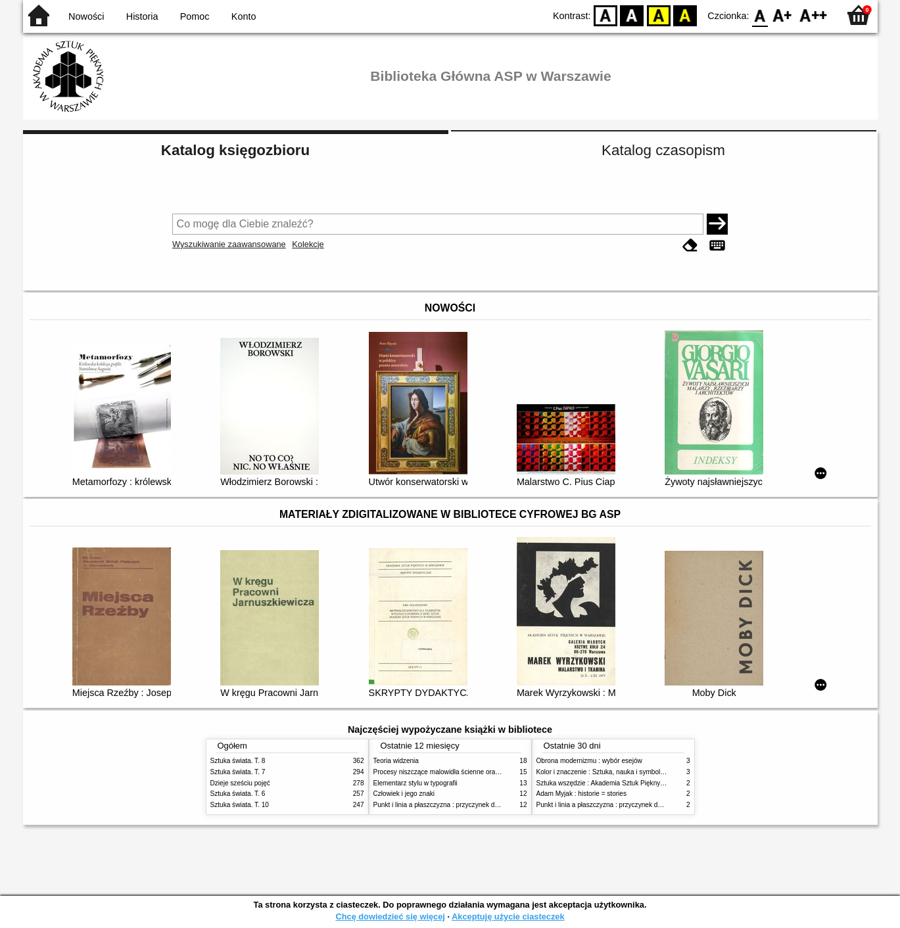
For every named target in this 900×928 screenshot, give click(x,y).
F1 (782, 14)
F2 (813, 14)
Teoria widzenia (396, 760)
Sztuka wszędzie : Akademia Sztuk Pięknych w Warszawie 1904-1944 (639, 783)
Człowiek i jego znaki (404, 793)
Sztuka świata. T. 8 (238, 760)
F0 (760, 14)
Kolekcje (307, 244)
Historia (142, 16)
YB (658, 14)
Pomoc (195, 16)
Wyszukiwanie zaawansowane (229, 244)
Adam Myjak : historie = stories (581, 793)
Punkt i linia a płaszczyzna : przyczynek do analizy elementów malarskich (480, 804)
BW (632, 14)
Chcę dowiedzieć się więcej (389, 916)
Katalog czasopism (663, 150)
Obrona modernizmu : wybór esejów (589, 760)
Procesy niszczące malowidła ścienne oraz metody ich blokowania (470, 772)
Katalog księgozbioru (235, 150)
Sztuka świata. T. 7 (238, 772)
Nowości (86, 16)
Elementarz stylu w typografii (415, 783)
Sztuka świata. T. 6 (238, 793)
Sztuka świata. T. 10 (239, 804)
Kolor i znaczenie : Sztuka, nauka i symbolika (602, 772)
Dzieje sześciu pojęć (240, 783)
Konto (243, 16)
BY (685, 14)
